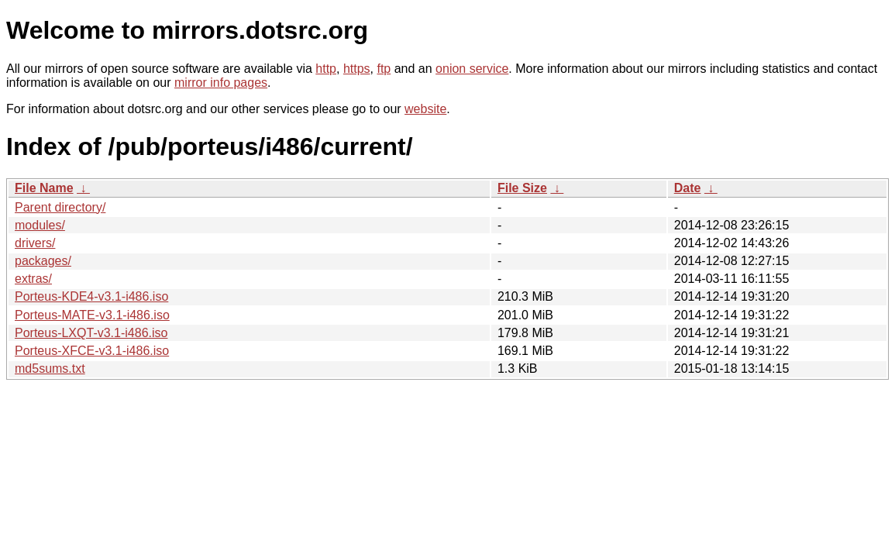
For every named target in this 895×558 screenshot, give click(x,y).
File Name (44, 188)
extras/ (33, 278)
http (325, 68)
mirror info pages (220, 82)
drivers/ (35, 243)
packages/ (43, 260)
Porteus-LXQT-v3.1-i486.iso (91, 332)
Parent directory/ (60, 207)
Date (687, 188)
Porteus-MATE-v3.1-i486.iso (92, 315)
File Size (522, 188)
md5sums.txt (50, 368)
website (425, 108)
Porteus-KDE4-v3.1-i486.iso (91, 296)
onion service (471, 68)
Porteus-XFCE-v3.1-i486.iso (92, 350)
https (356, 68)
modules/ (40, 225)
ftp (384, 68)
